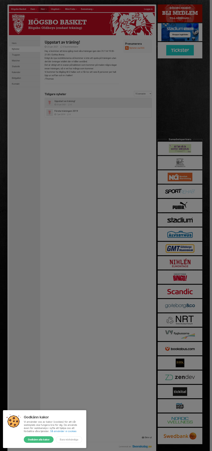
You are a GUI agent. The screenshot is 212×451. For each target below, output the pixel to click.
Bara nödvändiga (69, 439)
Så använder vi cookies (63, 431)
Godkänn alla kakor (39, 439)
